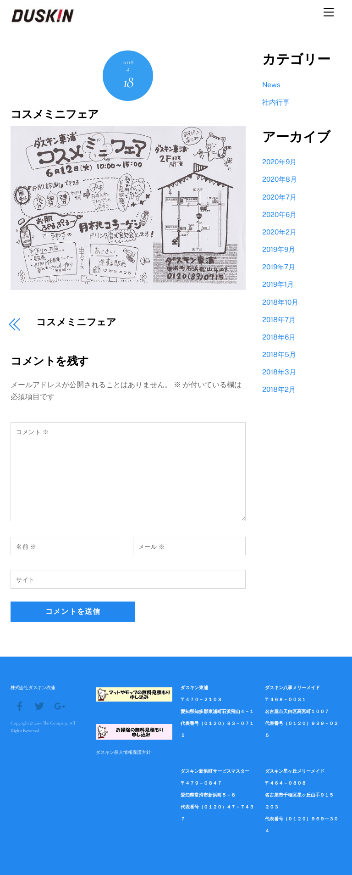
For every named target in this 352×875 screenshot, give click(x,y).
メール (151, 546)
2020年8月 (279, 179)
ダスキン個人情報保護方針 (123, 752)
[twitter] (39, 705)
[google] (59, 705)
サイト (25, 579)
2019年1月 (278, 284)
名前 (26, 546)
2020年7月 (279, 197)
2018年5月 (279, 354)
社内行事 (276, 102)
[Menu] (328, 13)
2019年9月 (278, 249)
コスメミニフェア (55, 114)
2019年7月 (278, 267)
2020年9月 (279, 162)
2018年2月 (279, 389)
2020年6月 (279, 214)
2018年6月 (279, 337)
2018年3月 (279, 372)
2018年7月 (279, 319)
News (271, 85)
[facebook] (20, 705)
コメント (32, 432)
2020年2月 (279, 232)
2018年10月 (280, 302)
